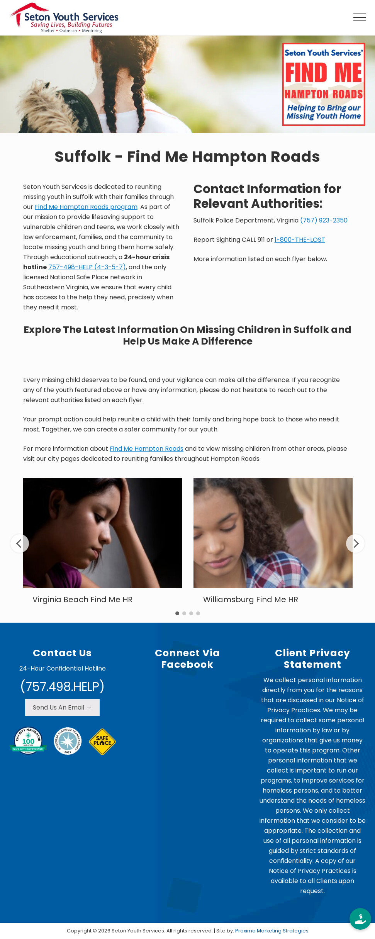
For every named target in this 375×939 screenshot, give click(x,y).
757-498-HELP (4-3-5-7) (87, 267)
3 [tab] (191, 613)
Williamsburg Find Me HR (250, 599)
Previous (19, 543)
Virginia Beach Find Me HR (82, 599)
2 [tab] (184, 613)
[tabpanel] (102, 543)
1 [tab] (177, 613)
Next (355, 543)
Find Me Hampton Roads (146, 448)
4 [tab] (198, 613)
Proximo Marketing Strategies (272, 930)
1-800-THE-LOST (300, 239)
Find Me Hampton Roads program (86, 206)
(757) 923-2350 (324, 220)
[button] (359, 17)
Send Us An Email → (62, 707)
